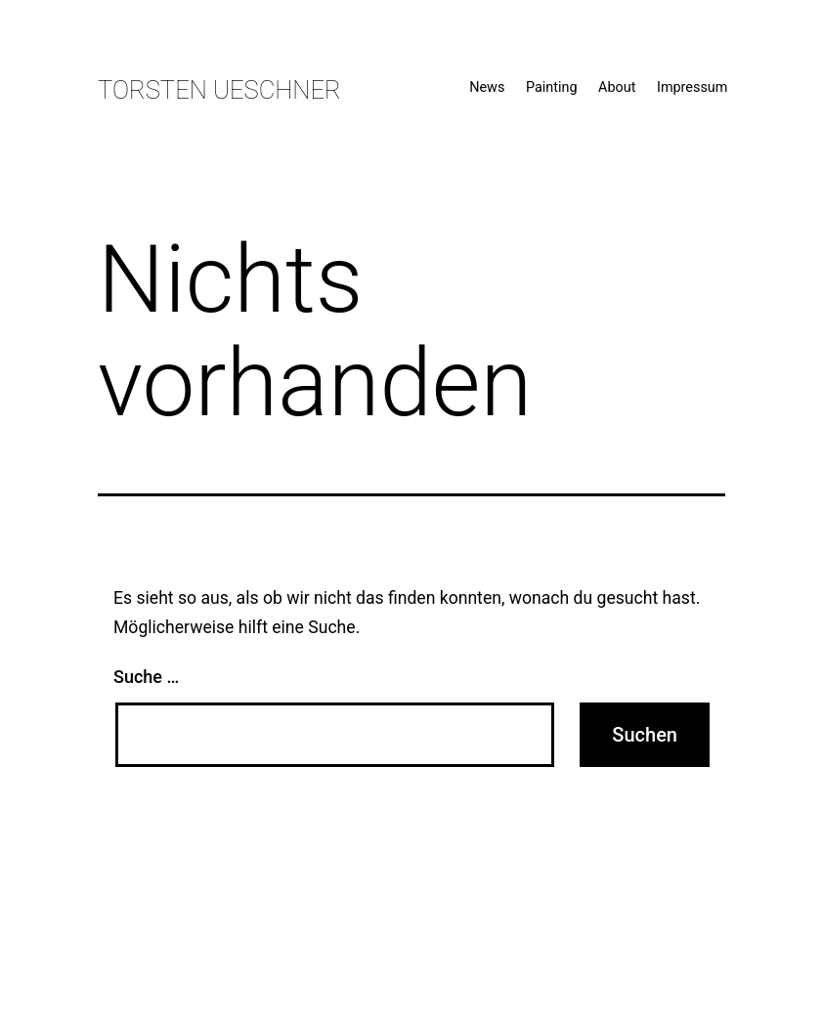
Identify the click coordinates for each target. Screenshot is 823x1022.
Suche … (146, 676)
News (486, 87)
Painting (552, 87)
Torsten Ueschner (219, 90)
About (616, 87)
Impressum (692, 87)
